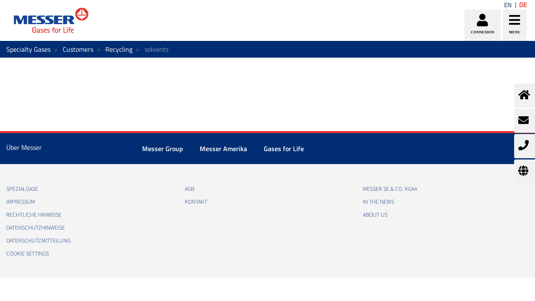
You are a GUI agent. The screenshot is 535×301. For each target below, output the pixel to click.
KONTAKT (196, 202)
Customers (78, 49)
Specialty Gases (28, 49)
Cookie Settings (27, 254)
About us (375, 215)
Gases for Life (284, 149)
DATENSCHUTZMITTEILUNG (38, 241)
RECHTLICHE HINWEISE (33, 215)
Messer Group (162, 149)
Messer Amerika (223, 149)
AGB (189, 189)
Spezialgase (22, 189)
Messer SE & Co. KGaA (390, 189)
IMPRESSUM (20, 202)
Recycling (118, 49)
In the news (378, 202)
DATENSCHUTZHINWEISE (35, 228)
